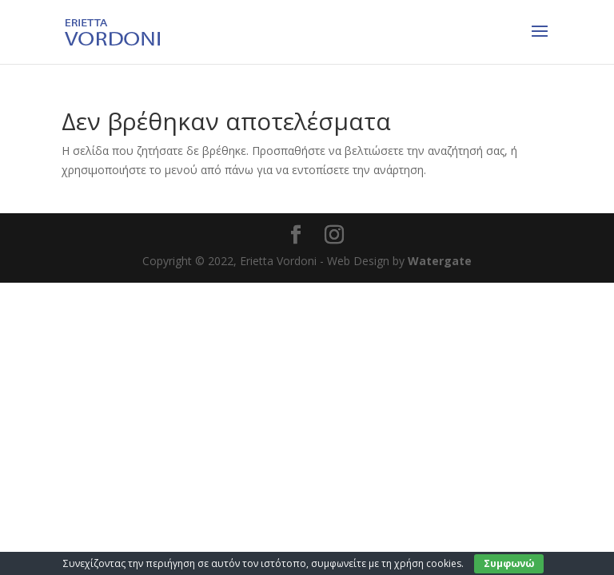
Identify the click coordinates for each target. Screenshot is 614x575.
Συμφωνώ (509, 563)
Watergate (440, 260)
